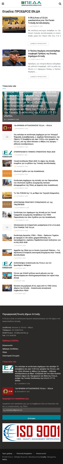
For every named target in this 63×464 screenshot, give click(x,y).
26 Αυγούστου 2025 (21, 230)
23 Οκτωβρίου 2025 (21, 174)
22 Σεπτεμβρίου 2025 (21, 207)
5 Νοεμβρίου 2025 (20, 155)
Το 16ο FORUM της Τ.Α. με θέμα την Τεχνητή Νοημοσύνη (36, 193)
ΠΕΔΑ (4, 352)
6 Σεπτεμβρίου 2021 (35, 26)
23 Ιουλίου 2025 (20, 245)
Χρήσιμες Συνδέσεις (10, 349)
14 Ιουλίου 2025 (20, 268)
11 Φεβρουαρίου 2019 (36, 59)
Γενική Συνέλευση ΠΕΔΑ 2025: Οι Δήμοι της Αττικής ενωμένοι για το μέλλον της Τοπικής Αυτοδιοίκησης (34, 162)
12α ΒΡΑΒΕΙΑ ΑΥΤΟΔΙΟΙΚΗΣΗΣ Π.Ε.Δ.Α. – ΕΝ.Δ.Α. (33, 125)
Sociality (43, 457)
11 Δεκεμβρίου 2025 (11, 119)
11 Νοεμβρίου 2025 (21, 147)
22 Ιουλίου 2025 (20, 258)
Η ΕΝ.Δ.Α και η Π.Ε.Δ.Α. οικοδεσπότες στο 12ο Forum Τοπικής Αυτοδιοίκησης (41, 20)
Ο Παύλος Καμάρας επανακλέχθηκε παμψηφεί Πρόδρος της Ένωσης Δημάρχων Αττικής (44, 53)
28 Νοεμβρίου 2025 (21, 128)
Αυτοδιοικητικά (10, 18)
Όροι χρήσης (7, 453)
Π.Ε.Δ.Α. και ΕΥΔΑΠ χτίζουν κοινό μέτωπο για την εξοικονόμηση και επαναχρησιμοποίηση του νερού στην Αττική (36, 275)
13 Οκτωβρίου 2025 (21, 196)
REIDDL (4, 460)
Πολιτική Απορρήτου (24, 453)
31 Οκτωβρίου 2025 (21, 166)
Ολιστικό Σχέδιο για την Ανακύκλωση (29, 171)
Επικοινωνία (7, 345)
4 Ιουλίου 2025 (19, 281)
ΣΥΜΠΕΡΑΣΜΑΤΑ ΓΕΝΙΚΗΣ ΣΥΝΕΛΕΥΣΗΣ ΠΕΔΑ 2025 (34, 152)
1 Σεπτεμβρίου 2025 (21, 220)
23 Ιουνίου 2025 (20, 293)
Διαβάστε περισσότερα (38, 43)
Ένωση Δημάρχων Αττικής (11, 52)
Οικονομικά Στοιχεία (10, 356)
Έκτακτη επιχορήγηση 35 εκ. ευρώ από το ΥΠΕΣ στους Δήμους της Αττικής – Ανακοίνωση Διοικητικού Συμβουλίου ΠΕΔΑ (35, 288)
